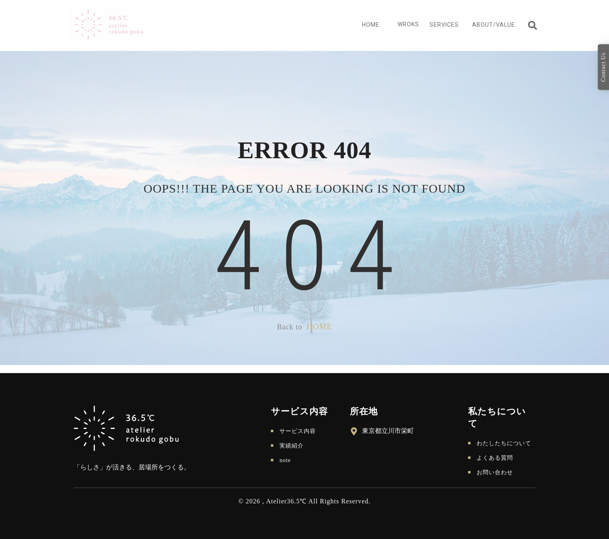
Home (370, 24)
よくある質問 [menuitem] (495, 458)
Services (444, 24)
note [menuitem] (285, 460)
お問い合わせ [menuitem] (495, 472)
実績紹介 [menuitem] (291, 446)
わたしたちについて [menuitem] (504, 443)
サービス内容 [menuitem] (297, 431)
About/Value (493, 24)
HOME (319, 326)
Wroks (408, 24)
